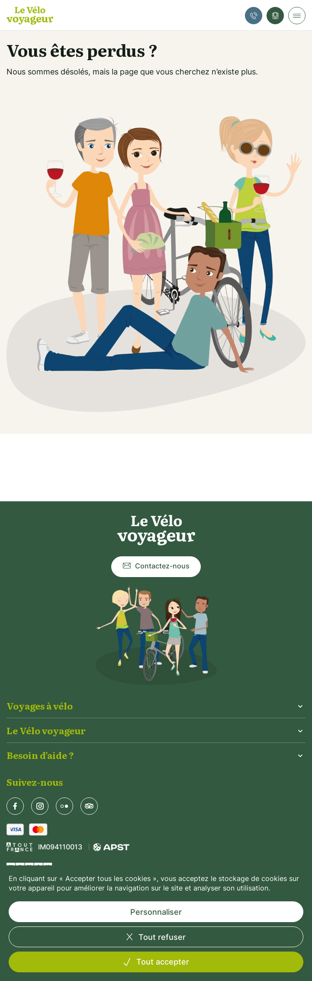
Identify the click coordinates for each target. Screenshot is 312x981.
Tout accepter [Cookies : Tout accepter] (161, 961)
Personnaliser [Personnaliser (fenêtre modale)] (156, 911)
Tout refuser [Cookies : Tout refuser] (161, 937)
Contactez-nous (156, 566)
